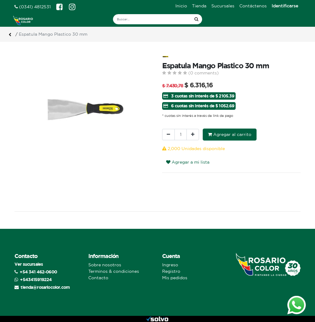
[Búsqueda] (196, 19)
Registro (171, 271)
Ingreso (170, 264)
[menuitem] (181, 6)
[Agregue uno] (192, 134)
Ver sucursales (28, 264)
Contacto (98, 277)
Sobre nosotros (104, 264)
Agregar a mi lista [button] (187, 162)
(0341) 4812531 (32, 6)
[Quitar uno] (168, 134)
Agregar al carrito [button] (229, 134)
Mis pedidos (174, 277)
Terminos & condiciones (113, 271)
